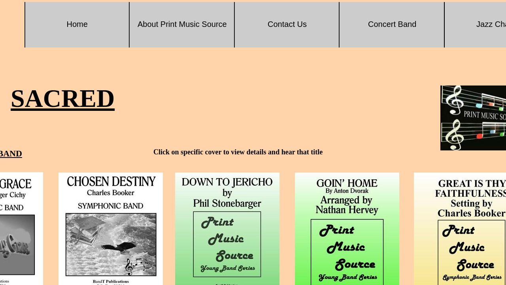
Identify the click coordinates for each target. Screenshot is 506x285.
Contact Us (287, 24)
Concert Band (392, 24)
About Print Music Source (182, 24)
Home (77, 24)
